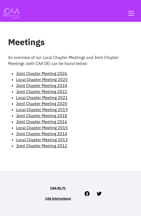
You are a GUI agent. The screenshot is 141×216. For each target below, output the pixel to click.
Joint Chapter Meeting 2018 (41, 115)
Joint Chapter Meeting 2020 (41, 103)
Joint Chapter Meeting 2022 (41, 91)
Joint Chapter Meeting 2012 (41, 145)
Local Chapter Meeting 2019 (42, 109)
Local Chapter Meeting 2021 (42, 97)
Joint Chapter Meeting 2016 (41, 121)
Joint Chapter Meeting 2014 (41, 133)
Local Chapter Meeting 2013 (42, 139)
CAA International (58, 198)
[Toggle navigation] (131, 10)
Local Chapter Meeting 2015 (42, 127)
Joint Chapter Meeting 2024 (41, 85)
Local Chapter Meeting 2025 (42, 79)
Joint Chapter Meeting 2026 (41, 73)
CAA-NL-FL (58, 188)
